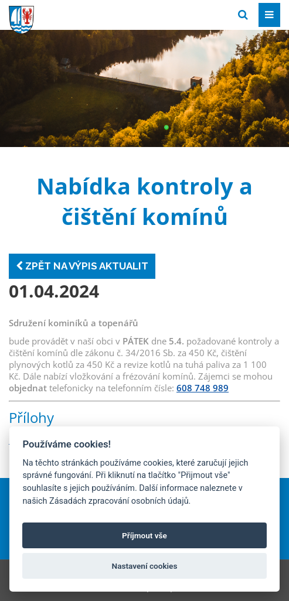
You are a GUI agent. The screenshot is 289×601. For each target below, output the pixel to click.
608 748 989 (202, 388)
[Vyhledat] (243, 15)
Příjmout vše (144, 535)
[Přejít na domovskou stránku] (97, 14)
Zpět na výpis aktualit (82, 266)
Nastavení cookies (145, 566)
